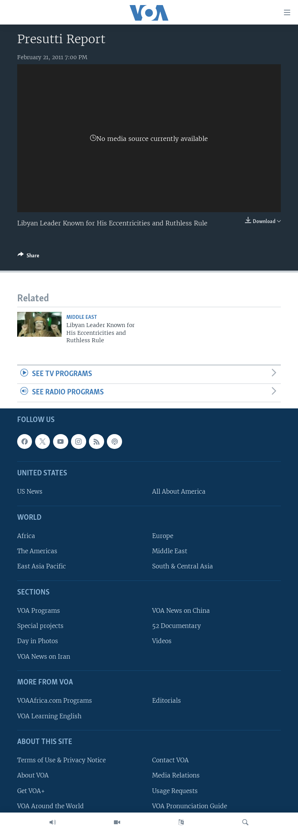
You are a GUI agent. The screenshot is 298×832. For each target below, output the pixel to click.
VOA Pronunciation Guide (189, 805)
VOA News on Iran (43, 656)
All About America (179, 491)
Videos (162, 641)
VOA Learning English (49, 715)
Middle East (81, 317)
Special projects (40, 626)
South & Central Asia (182, 566)
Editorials (166, 700)
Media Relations (176, 775)
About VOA (33, 775)
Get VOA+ (31, 790)
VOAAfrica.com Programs (54, 700)
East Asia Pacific (41, 566)
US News (30, 491)
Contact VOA (170, 760)
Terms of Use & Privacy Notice (61, 760)
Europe (162, 536)
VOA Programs (38, 610)
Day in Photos (37, 641)
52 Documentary (176, 626)
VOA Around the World (50, 805)
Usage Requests (175, 790)
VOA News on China (181, 610)
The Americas (37, 551)
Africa (26, 536)
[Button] (28, 257)
